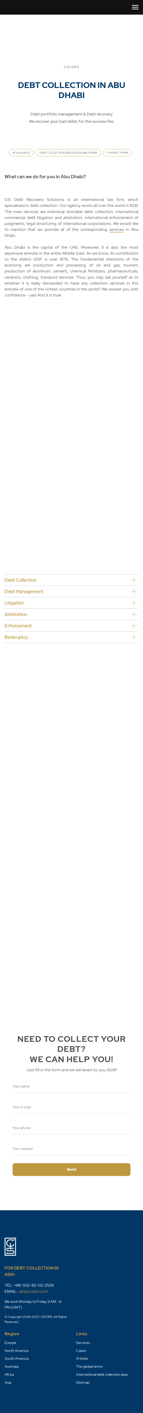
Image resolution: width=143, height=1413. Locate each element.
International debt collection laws (102, 1374)
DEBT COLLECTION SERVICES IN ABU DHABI (68, 153)
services (116, 229)
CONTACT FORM (117, 153)
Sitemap (83, 1382)
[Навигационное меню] (135, 7)
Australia (12, 1366)
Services (83, 1342)
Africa (9, 1374)
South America (17, 1358)
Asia (8, 1382)
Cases (81, 1350)
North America (16, 1350)
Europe (10, 1342)
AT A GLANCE (21, 153)
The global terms (89, 1366)
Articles (82, 1358)
